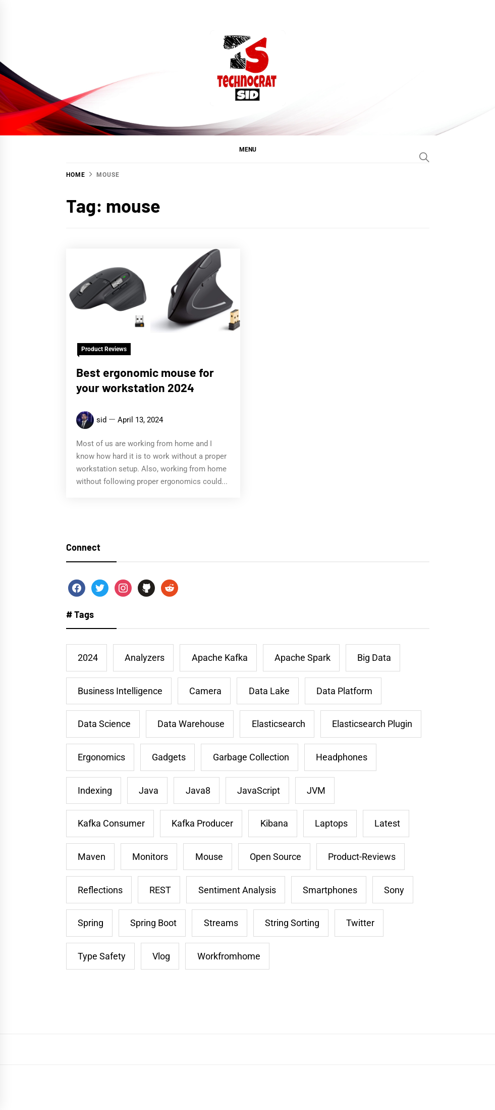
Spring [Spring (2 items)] (90, 923)
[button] (247, 149)
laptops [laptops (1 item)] (331, 823)
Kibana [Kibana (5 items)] (274, 823)
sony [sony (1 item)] (394, 890)
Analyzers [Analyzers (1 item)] (144, 657)
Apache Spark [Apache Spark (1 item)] (302, 657)
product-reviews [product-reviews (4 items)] (362, 856)
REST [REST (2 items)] (160, 890)
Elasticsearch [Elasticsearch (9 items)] (278, 723)
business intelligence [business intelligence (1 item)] (120, 691)
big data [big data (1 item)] (374, 657)
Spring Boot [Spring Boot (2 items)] (153, 923)
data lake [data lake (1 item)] (269, 691)
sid (101, 419)
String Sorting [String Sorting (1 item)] (292, 923)
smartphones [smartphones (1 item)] (330, 890)
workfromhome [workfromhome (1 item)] (228, 956)
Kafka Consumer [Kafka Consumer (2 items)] (111, 823)
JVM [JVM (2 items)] (316, 790)
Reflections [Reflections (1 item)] (100, 890)
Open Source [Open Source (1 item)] (275, 856)
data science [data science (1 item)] (104, 723)
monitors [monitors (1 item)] (150, 856)
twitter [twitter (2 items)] (360, 923)
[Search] (424, 157)
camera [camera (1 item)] (205, 691)
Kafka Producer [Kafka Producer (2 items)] (202, 823)
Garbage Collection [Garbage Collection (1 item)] (251, 757)
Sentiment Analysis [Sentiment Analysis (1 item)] (237, 890)
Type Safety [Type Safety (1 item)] (102, 956)
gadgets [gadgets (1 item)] (169, 757)
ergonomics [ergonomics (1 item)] (101, 757)
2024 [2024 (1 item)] (88, 657)
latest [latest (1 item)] (387, 823)
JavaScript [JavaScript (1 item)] (258, 790)
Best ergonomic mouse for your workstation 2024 (145, 380)
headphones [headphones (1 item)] (341, 757)
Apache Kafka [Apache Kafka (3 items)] (220, 657)
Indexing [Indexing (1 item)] (95, 790)
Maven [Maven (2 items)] (91, 856)
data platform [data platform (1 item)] (344, 691)
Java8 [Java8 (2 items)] (198, 790)
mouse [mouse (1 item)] (209, 856)
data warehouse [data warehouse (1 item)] (191, 723)
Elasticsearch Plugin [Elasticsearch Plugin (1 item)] (372, 723)
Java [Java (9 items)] (148, 790)
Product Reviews (104, 349)
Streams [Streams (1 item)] (221, 923)
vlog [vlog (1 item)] (161, 956)
